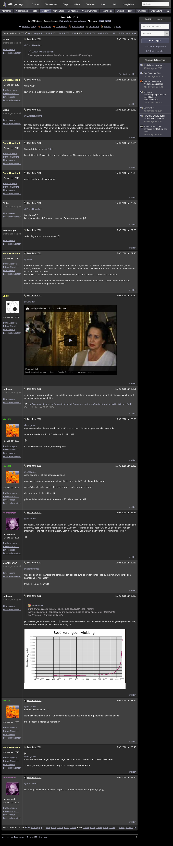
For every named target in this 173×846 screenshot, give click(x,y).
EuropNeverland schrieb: (41, 52)
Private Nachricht (11, 93)
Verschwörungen (89, 11)
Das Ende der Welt (155, 75)
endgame (8, 389)
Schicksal (82, 21)
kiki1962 (7, 419)
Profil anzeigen (10, 90)
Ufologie (120, 11)
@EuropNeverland (33, 45)
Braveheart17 (10, 563)
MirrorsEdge (9, 230)
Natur (130, 11)
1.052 (66, 33)
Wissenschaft (22, 11)
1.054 (79, 33)
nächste (129, 33)
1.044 (60, 33)
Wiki (115, 4)
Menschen (6, 11)
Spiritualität (73, 11)
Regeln (30, 837)
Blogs (65, 4)
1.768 (122, 33)
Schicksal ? (155, 109)
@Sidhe (49, 149)
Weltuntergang (70, 21)
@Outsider (29, 301)
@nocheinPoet (31, 568)
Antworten (94, 26)
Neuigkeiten (128, 4)
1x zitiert (123, 74)
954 (48, 33)
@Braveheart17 (32, 783)
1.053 (73, 33)
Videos (77, 4)
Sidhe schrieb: (36, 605)
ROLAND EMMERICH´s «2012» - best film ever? (155, 119)
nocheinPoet (9, 512)
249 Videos (61, 26)
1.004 (53, 33)
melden (132, 74)
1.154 (112, 33)
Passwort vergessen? (155, 46)
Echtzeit (35, 4)
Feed (102, 21)
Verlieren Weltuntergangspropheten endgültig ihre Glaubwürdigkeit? (155, 97)
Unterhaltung (156, 11)
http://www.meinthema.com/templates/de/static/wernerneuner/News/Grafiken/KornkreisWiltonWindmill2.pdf (79, 404)
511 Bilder (46, 26)
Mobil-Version (41, 837)
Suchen (107, 26)
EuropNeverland (11, 80)
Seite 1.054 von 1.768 (15, 33)
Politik (34, 11)
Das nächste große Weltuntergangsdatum (155, 84)
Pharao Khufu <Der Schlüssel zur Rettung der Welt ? (155, 130)
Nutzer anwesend (155, 19)
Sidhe (6, 39)
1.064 (99, 33)
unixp (6, 296)
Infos (118, 26)
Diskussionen (51, 4)
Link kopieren (9, 49)
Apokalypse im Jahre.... (155, 67)
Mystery (45, 11)
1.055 (86, 33)
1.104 (105, 33)
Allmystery (15, 4)
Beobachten (78, 26)
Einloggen (156, 40)
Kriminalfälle (58, 11)
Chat (104, 4)
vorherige (35, 33)
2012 (60, 21)
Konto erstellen (157, 51)
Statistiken (90, 4)
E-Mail (108, 21)
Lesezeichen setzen (12, 53)
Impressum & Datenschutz (14, 837)
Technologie (107, 11)
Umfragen (142, 11)
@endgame (29, 425)
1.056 (92, 33)
